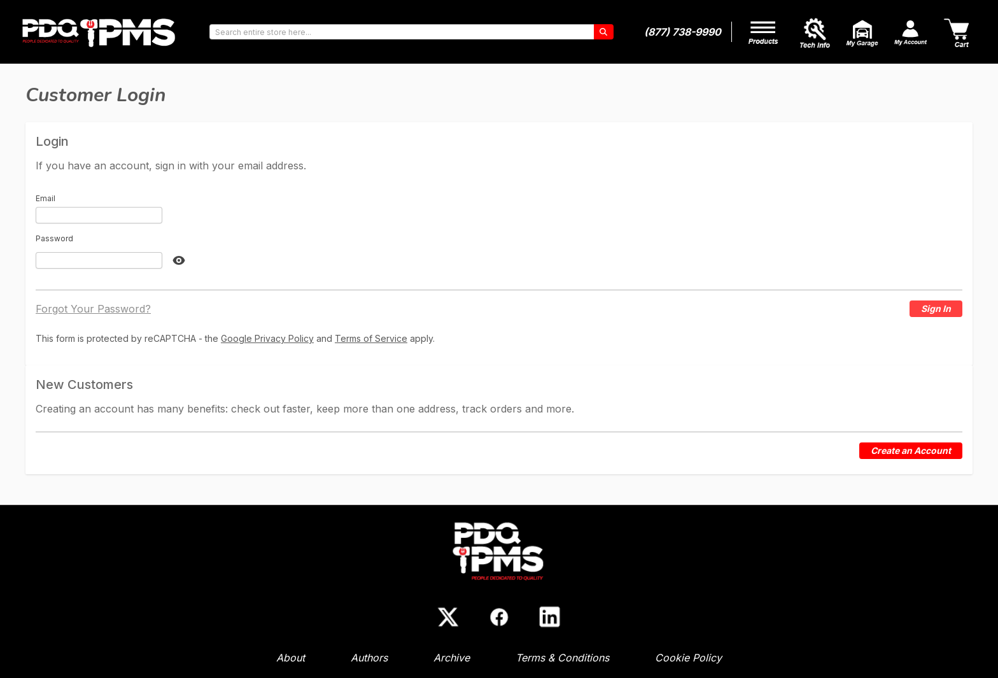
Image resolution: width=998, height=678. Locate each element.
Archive (451, 657)
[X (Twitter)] (448, 617)
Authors (369, 657)
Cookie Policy (688, 657)
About (290, 657)
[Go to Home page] (99, 32)
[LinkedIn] (550, 617)
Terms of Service (371, 338)
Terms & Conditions (562, 657)
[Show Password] (178, 260)
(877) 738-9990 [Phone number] (682, 31)
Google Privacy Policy (267, 338)
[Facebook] (499, 617)
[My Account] (765, 31)
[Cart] (958, 32)
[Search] (604, 31)
